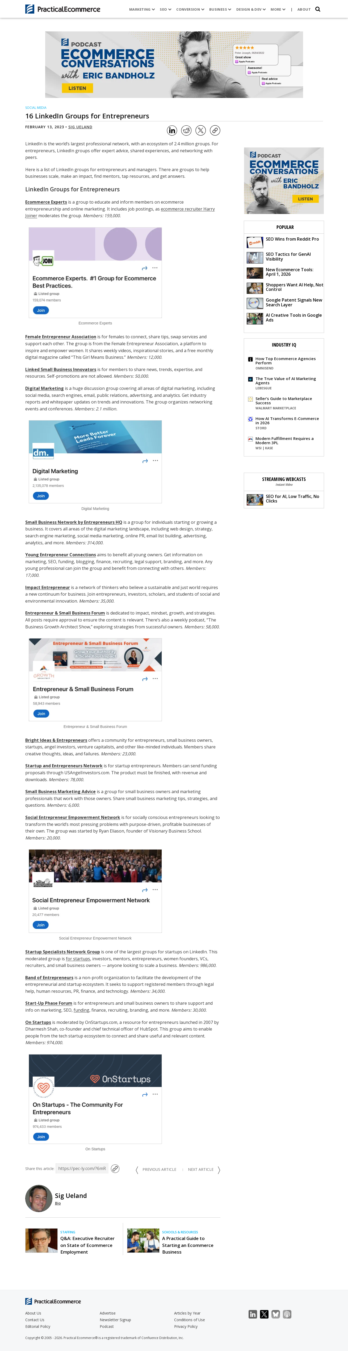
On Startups (38, 1022)
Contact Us (34, 1319)
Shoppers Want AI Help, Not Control (285, 288)
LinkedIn (255, 1314)
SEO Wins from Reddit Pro (283, 242)
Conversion (190, 9)
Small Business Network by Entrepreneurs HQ (73, 522)
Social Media (36, 107)
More (278, 9)
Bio (58, 1203)
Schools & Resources (180, 1232)
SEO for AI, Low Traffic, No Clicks (283, 499)
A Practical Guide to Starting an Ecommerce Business (187, 1245)
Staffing (67, 1232)
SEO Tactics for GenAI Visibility (279, 257)
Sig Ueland (80, 126)
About (304, 9)
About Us (33, 1313)
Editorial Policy (37, 1326)
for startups (78, 959)
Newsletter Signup (115, 1319)
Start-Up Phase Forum (48, 1003)
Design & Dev (251, 9)
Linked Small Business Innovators (60, 369)
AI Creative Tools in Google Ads (284, 318)
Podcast (107, 1326)
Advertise (108, 1313)
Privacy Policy (186, 1326)
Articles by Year (187, 1313)
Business (220, 9)
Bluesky (278, 1314)
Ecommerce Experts (46, 202)
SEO (165, 9)
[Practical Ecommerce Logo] (62, 9)
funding (81, 1010)
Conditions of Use (189, 1319)
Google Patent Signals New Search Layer (284, 303)
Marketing (142, 9)
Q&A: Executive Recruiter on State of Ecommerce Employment (87, 1245)
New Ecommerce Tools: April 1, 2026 (280, 273)
